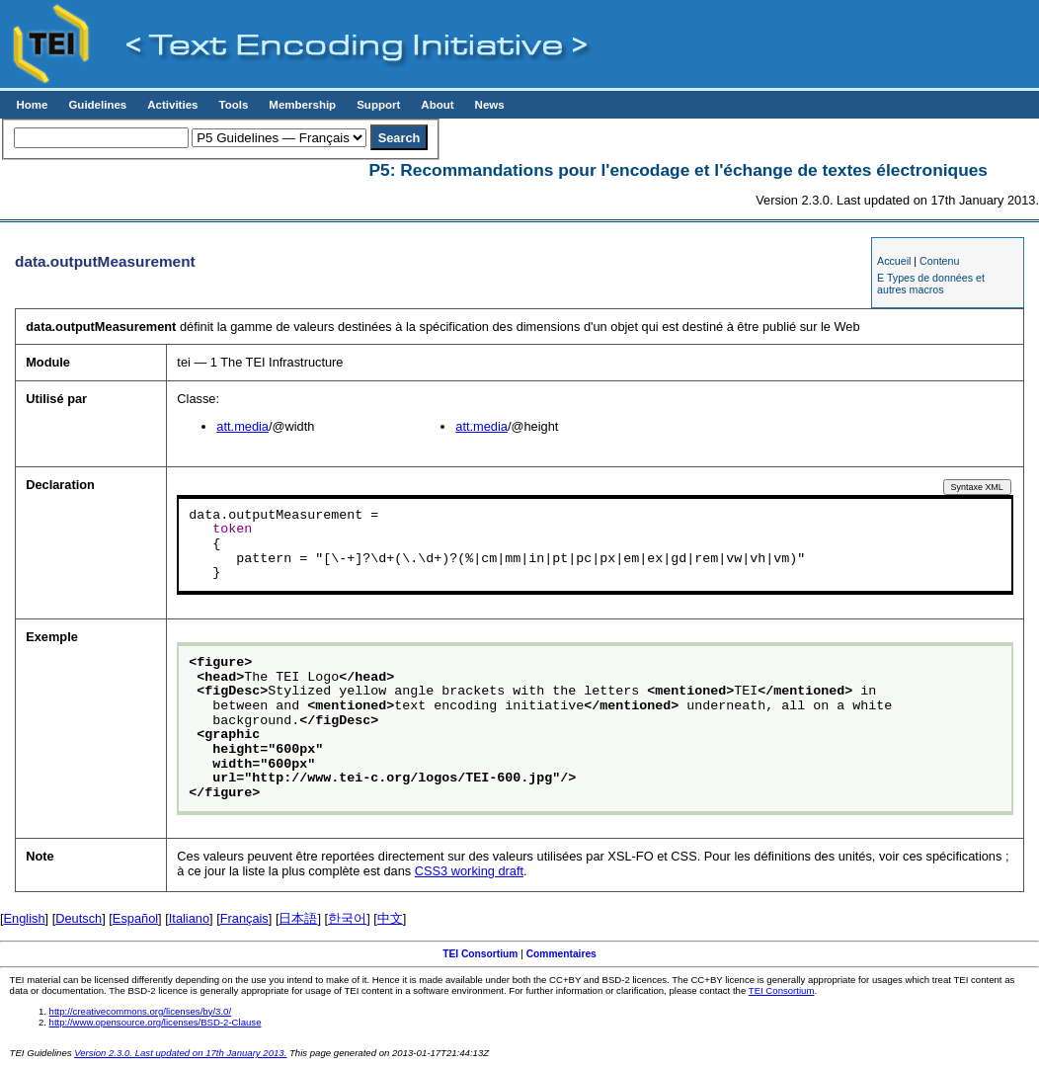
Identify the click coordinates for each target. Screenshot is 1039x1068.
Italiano (189, 918)
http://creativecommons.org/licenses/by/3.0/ (140, 1011)
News (490, 105)
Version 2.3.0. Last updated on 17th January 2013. (180, 1052)
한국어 (347, 918)
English (24, 918)
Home (31, 105)
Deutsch (78, 918)
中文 (390, 918)
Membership (302, 105)
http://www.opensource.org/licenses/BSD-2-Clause (155, 1022)
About (437, 105)
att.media (242, 426)
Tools (233, 105)
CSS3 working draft (469, 870)
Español (135, 918)
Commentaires (561, 953)
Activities (172, 105)
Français (244, 918)
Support (378, 105)
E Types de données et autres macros (931, 283)
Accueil (894, 261)
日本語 (298, 918)
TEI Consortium (480, 953)
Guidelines (97, 105)
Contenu (939, 261)
